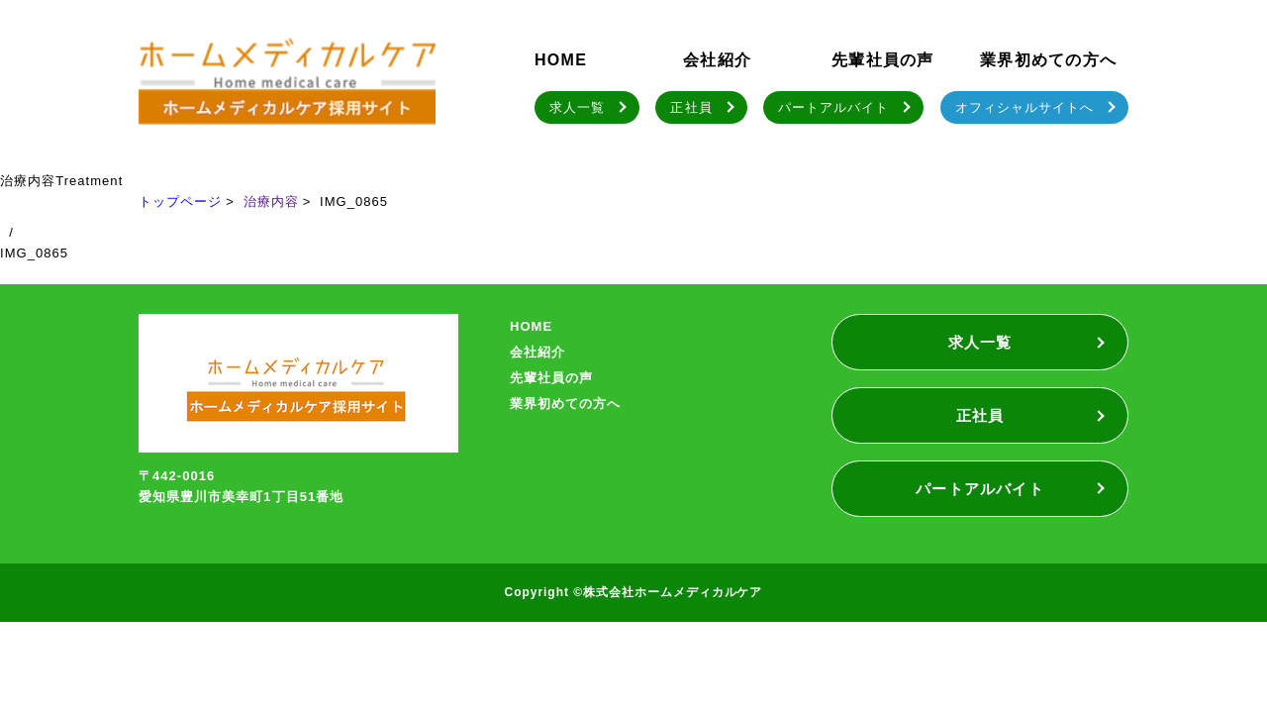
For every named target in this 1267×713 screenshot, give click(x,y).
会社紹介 (717, 59)
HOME (561, 59)
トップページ (180, 201)
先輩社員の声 (882, 59)
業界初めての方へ (1048, 59)
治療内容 (271, 201)
